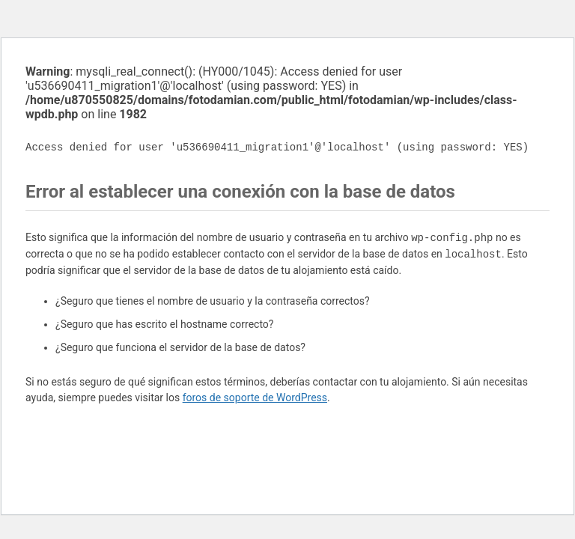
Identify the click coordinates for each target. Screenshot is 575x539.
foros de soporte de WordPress (255, 398)
